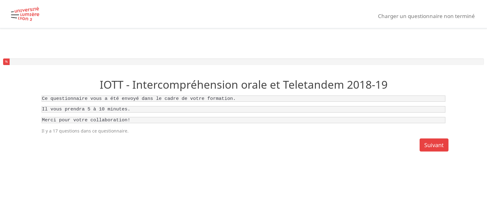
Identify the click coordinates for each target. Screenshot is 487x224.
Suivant (434, 145)
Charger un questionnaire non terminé (426, 16)
